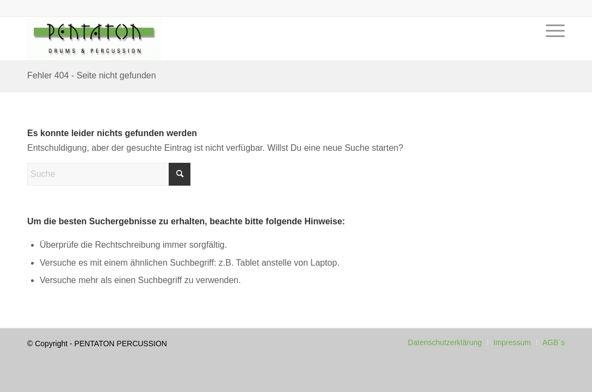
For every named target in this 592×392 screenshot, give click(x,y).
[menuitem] (552, 47)
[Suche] (108, 174)
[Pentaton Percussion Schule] (94, 38)
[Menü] (552, 47)
